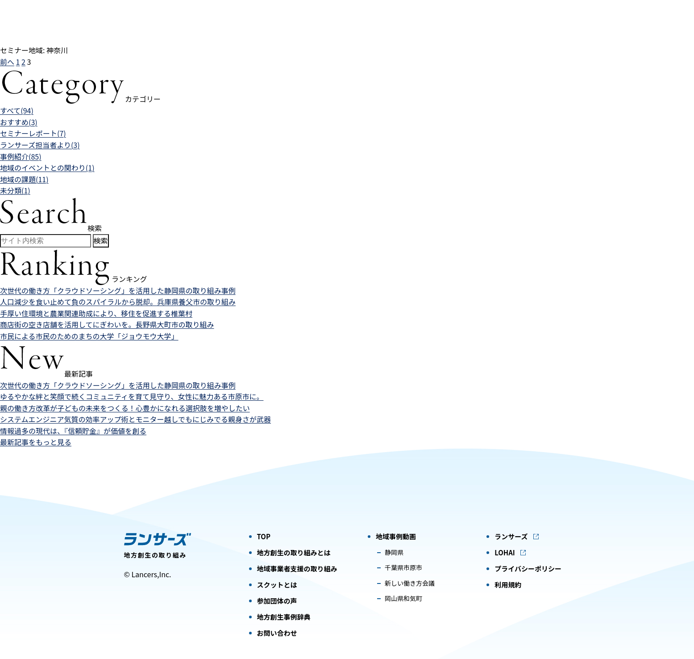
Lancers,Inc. (151, 574)
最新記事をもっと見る (35, 442)
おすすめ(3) (18, 122)
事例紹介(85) (21, 156)
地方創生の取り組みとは (294, 552)
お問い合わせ (277, 633)
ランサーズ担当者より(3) (40, 144)
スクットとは (277, 584)
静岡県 (394, 552)
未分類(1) (15, 190)
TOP (263, 536)
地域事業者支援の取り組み (297, 568)
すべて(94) (16, 110)
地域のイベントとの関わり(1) (47, 167)
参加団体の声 (277, 600)
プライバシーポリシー (528, 568)
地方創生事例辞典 (284, 616)
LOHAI (505, 552)
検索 (101, 240)
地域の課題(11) (24, 179)
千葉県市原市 (403, 567)
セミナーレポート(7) (33, 133)
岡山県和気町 (403, 598)
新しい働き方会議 (410, 583)
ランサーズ (511, 536)
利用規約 (508, 584)
